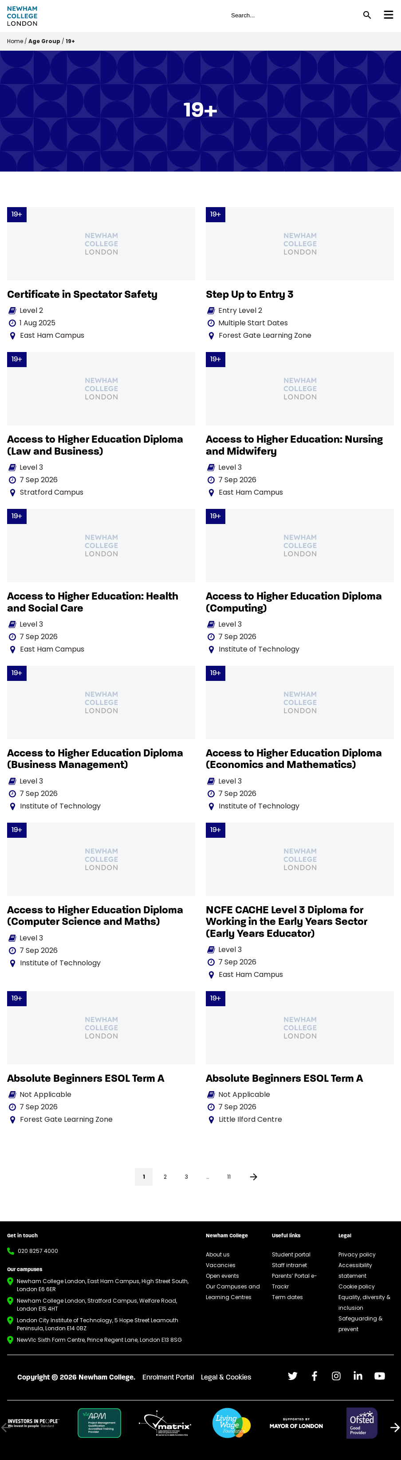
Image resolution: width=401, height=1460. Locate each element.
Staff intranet (289, 1265)
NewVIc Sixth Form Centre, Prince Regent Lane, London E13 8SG (99, 1340)
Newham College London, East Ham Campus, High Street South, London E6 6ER (103, 1285)
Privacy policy (357, 1254)
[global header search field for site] (292, 15)
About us (218, 1254)
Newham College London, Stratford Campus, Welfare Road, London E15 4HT (97, 1304)
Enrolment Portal (168, 1377)
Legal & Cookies (226, 1377)
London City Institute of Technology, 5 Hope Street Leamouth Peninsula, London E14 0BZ (97, 1324)
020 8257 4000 (38, 1251)
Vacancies (221, 1265)
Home (15, 41)
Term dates (287, 1297)
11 (229, 1176)
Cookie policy (356, 1286)
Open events (222, 1276)
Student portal (291, 1254)
